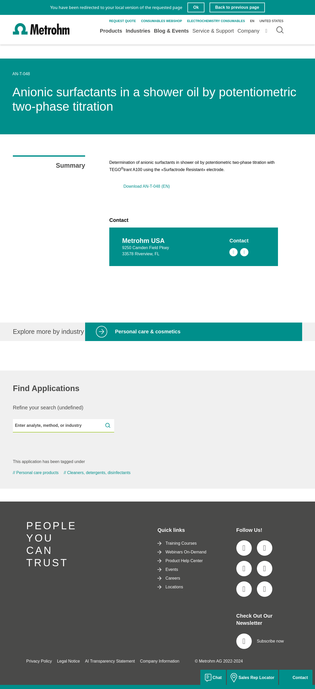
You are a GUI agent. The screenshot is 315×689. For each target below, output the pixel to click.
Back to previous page (237, 7)
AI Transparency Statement (110, 661)
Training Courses (176, 543)
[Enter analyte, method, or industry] (63, 425)
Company (248, 31)
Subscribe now (260, 641)
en (252, 21)
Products (111, 31)
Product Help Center (180, 561)
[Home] (41, 34)
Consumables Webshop (161, 21)
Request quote (122, 21)
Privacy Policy (39, 661)
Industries (138, 31)
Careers (168, 578)
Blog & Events (171, 31)
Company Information (159, 661)
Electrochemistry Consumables (216, 21)
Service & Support (213, 31)
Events (167, 569)
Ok (196, 7)
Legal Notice (68, 661)
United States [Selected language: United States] (271, 21)
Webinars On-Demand (181, 552)
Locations (170, 587)
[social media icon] (244, 548)
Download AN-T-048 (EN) (146, 186)
